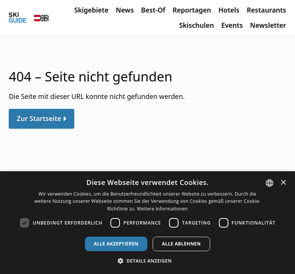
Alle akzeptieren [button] (116, 244)
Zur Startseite (39, 118)
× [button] (283, 182)
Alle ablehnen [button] (181, 244)
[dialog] (147, 222)
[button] (147, 261)
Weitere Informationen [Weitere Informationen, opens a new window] (162, 209)
